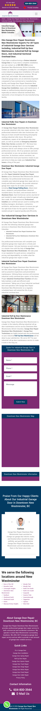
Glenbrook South (9, 599)
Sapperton (26, 599)
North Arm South (28, 591)
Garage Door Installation (20, 653)
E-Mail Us (23, 694)
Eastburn (6, 595)
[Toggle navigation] (36, 14)
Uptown (25, 602)
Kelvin (5, 602)
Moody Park (27, 584)
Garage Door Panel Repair (20, 672)
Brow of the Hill (8, 584)
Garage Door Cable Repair (20, 675)
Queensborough (28, 597)
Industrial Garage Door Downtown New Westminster (18, 21)
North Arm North (28, 589)
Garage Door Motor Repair (20, 670)
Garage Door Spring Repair (20, 656)
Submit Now (20, 402)
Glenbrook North (9, 597)
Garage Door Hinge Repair (20, 667)
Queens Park (27, 595)
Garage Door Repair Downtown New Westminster (22, 19)
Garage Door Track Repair (21, 664)
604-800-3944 (30, 3)
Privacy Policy (20, 678)
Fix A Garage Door (20, 650)
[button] (14, 522)
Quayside (26, 593)
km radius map (20, 442)
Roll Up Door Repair (20, 659)
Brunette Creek (8, 586)
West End (26, 604)
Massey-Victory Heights (11, 604)
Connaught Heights (10, 589)
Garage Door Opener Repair (20, 661)
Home (3, 19)
